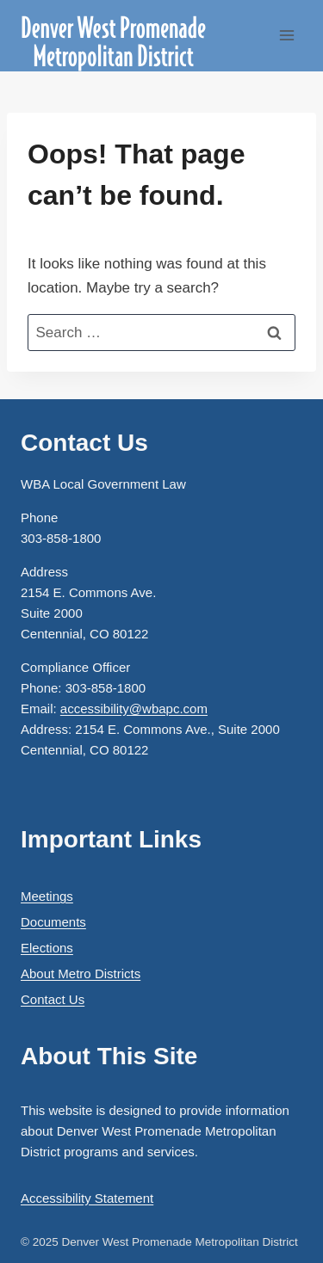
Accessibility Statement (87, 1198)
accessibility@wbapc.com (134, 708)
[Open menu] (286, 35)
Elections (47, 947)
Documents (53, 922)
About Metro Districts (80, 973)
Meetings (47, 896)
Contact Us (52, 999)
